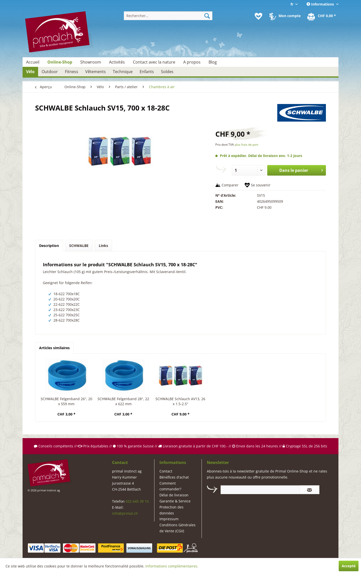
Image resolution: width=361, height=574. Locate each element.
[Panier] (321, 16)
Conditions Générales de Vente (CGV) (177, 528)
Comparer (230, 185)
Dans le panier (301, 169)
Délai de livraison (174, 495)
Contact (165, 471)
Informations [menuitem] (321, 4)
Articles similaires (54, 347)
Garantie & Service (175, 501)
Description (49, 245)
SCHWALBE (78, 245)
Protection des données (171, 510)
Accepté (348, 565)
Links (103, 245)
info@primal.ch (125, 513)
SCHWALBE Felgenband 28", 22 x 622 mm (123, 401)
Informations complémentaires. (171, 566)
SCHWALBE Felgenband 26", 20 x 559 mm (66, 401)
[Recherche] (207, 15)
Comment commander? (170, 486)
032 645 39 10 (137, 501)
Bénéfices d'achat (174, 477)
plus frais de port (246, 144)
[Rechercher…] (168, 15)
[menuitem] (168, 15)
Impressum (168, 518)
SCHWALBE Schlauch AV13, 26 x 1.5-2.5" (180, 401)
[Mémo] (258, 16)
